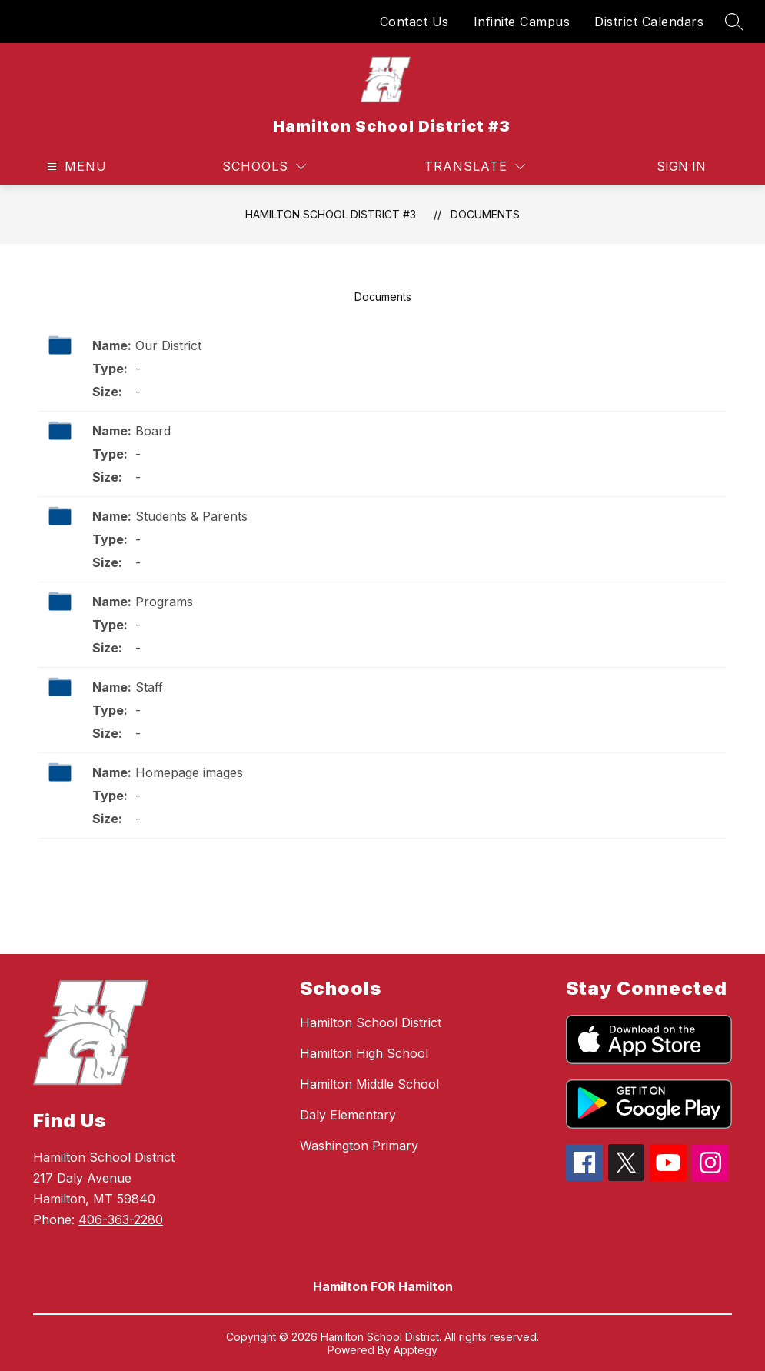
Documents (485, 214)
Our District (168, 345)
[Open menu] (75, 166)
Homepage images (189, 772)
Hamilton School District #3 (330, 214)
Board (153, 431)
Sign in (681, 166)
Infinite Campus (522, 21)
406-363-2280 (120, 1219)
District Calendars (648, 21)
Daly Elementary (348, 1114)
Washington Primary (359, 1145)
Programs (164, 601)
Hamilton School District (370, 1022)
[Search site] (734, 21)
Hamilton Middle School (369, 1084)
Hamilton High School (364, 1053)
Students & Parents (191, 516)
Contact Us (414, 21)
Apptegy (415, 1349)
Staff (149, 687)
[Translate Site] (475, 166)
